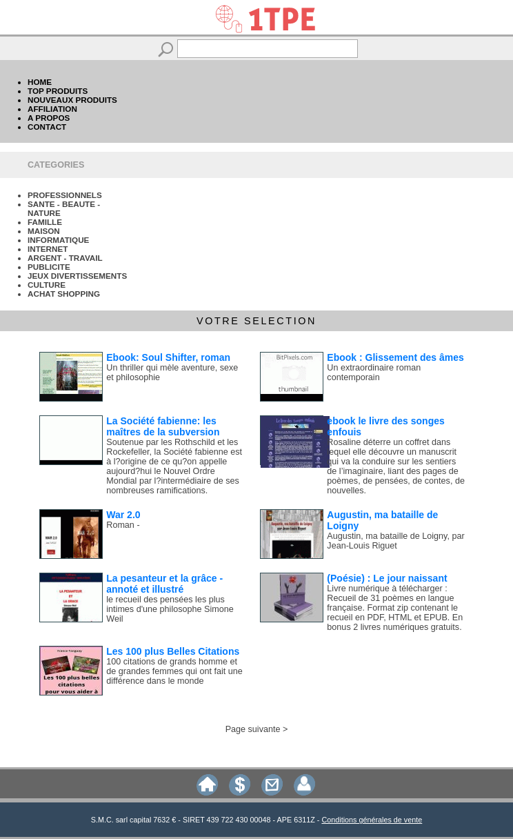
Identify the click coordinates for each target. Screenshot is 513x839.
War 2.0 (123, 514)
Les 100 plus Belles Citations (172, 651)
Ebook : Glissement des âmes (395, 357)
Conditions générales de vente (371, 820)
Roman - (122, 525)
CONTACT (47, 126)
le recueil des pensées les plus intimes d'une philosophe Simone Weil (169, 609)
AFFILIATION (52, 108)
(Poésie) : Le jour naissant (387, 578)
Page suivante (253, 729)
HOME (40, 81)
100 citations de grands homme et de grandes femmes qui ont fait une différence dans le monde (174, 671)
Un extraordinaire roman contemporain (374, 372)
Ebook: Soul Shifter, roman (168, 357)
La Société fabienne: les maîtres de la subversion (162, 426)
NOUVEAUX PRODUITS (72, 99)
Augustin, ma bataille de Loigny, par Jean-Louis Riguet (395, 541)
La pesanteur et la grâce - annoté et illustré (164, 584)
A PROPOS (49, 117)
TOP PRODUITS (58, 90)
